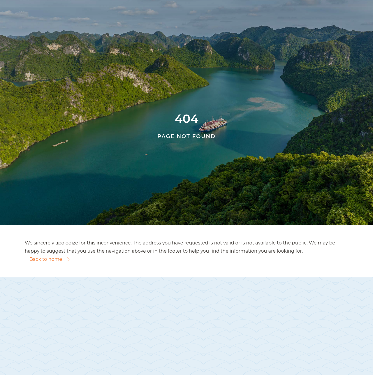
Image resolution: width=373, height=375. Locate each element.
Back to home (49, 259)
